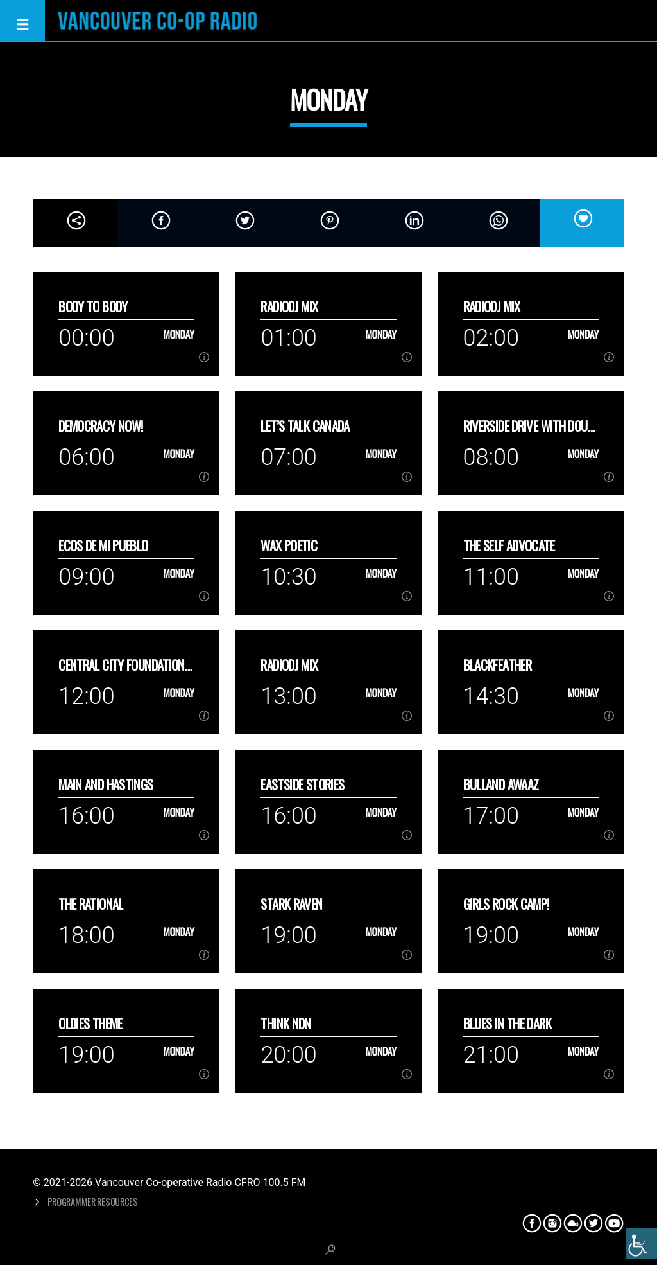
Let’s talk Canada (304, 425)
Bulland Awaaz (501, 784)
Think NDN (285, 1023)
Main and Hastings (105, 784)
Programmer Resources (92, 1201)
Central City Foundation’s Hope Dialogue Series (125, 664)
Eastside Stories (302, 784)
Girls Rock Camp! (506, 903)
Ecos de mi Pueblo (103, 545)
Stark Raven (291, 903)
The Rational (90, 903)
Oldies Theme (90, 1023)
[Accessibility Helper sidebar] (641, 1243)
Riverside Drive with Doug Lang (528, 425)
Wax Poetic (288, 545)
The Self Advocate (508, 545)
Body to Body (93, 306)
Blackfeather (497, 664)
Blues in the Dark (507, 1023)
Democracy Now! (100, 425)
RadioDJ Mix (289, 306)
